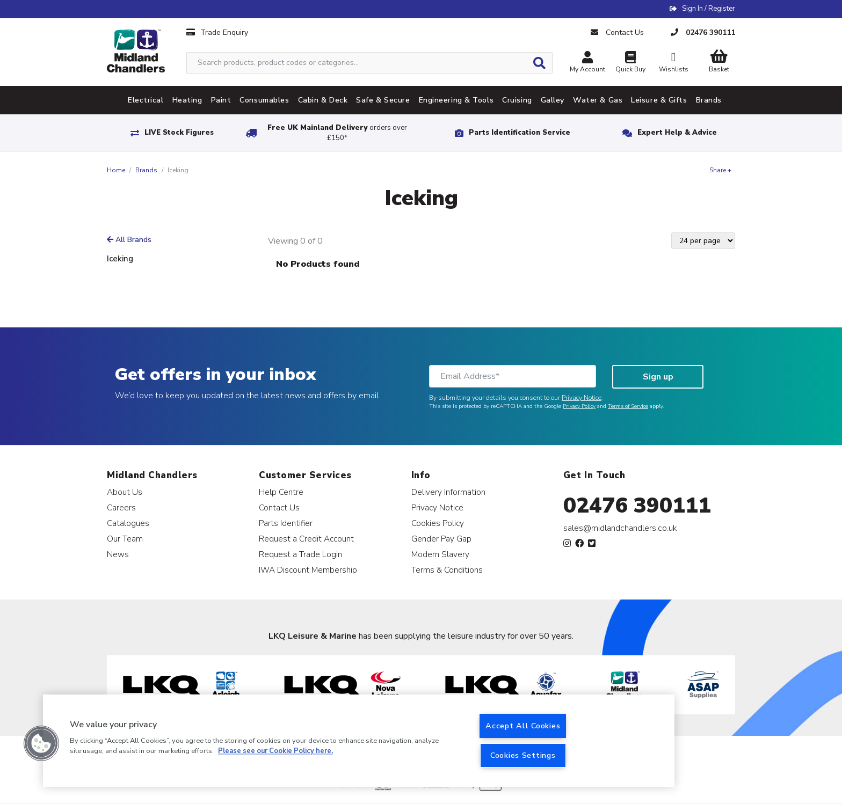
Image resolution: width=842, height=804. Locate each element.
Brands (146, 170)
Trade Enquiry (217, 32)
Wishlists (673, 63)
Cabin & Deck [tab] (323, 100)
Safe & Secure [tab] (383, 100)
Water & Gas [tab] (597, 100)
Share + (720, 170)
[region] (358, 741)
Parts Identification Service (519, 132)
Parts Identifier (286, 523)
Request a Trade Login (300, 554)
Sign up (658, 377)
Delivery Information (448, 492)
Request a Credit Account (306, 538)
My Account (587, 63)
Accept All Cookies (522, 725)
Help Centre (281, 492)
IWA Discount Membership (308, 569)
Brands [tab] (709, 100)
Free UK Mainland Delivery (337, 133)
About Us (124, 492)
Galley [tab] (552, 100)
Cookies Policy (437, 523)
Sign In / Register (708, 8)
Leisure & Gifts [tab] (659, 100)
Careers (121, 507)
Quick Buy (630, 63)
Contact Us (279, 507)
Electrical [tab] (146, 100)
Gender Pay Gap (441, 538)
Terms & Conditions (447, 569)
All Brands (129, 240)
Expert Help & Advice (677, 132)
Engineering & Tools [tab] (456, 100)
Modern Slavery (440, 554)
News (118, 554)
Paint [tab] (221, 100)
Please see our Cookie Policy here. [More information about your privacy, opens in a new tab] (275, 751)
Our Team (125, 538)
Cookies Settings (523, 755)
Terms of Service (628, 406)
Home (116, 170)
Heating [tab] (187, 100)
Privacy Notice (581, 397)
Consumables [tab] (264, 100)
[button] (41, 743)
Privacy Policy (579, 406)
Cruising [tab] (517, 100)
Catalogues (128, 523)
